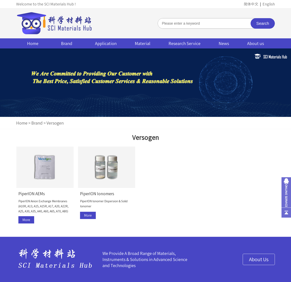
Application (106, 43)
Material (142, 43)
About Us (259, 259)
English (269, 4)
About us (255, 43)
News (224, 43)
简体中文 (251, 4)
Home (32, 43)
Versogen (55, 123)
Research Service (184, 43)
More (26, 219)
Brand (66, 43)
